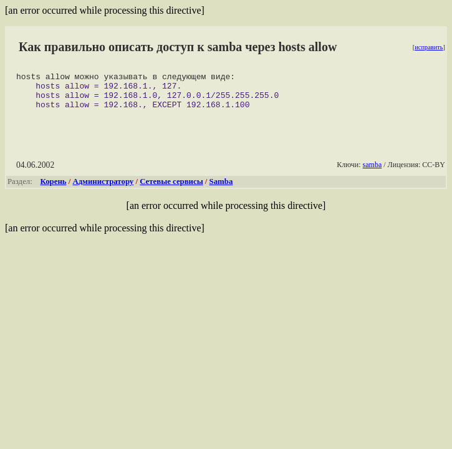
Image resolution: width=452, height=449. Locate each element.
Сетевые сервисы (171, 189)
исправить (429, 47)
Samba (221, 189)
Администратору (103, 189)
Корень (54, 189)
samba (372, 172)
